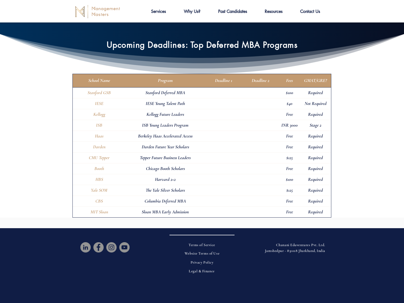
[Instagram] (111, 247)
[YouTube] (124, 247)
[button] (158, 11)
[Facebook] (98, 247)
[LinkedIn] (85, 247)
